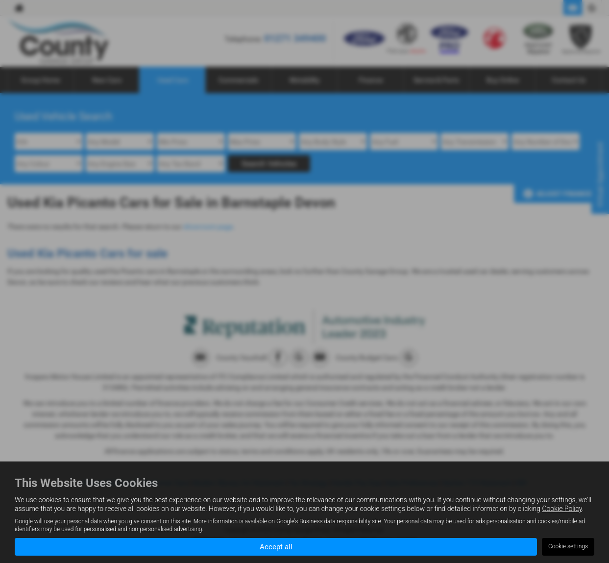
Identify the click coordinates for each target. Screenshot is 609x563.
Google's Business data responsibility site (328, 520)
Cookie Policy (562, 508)
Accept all (276, 546)
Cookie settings (568, 546)
